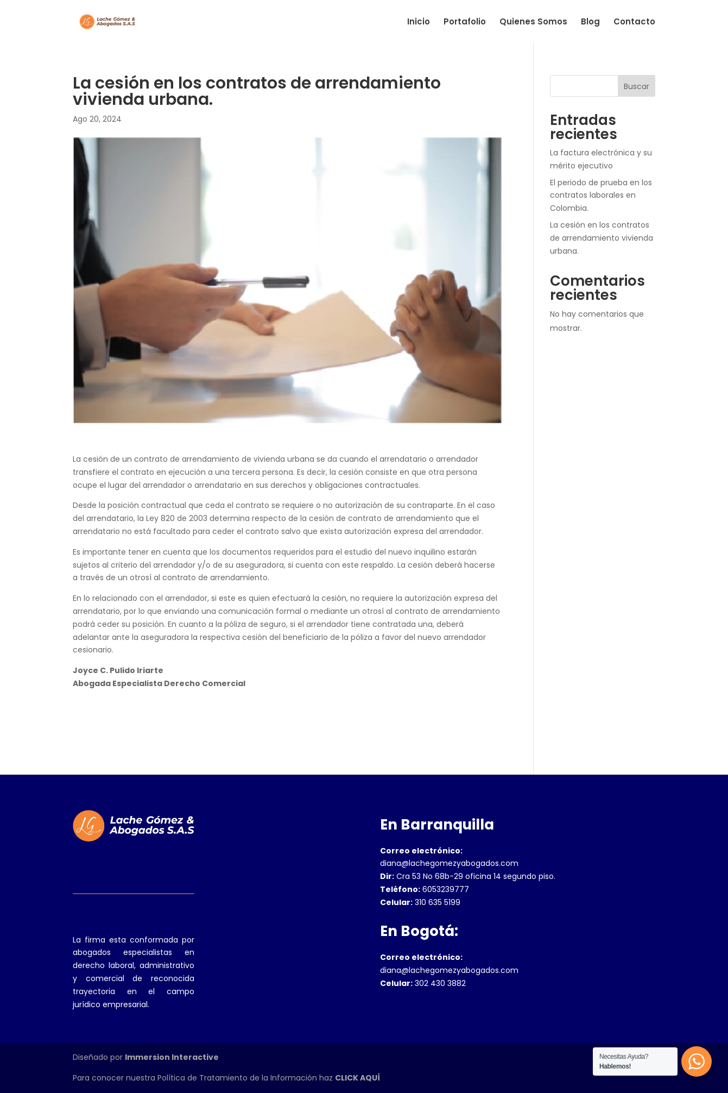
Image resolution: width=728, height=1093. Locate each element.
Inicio (418, 22)
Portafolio (465, 22)
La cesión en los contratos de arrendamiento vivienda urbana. (601, 237)
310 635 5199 (420, 902)
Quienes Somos (533, 22)
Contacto (634, 22)
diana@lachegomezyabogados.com (449, 863)
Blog (590, 22)
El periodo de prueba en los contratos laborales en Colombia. (601, 195)
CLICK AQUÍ (357, 1077)
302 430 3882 (423, 983)
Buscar (636, 86)
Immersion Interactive (172, 1057)
